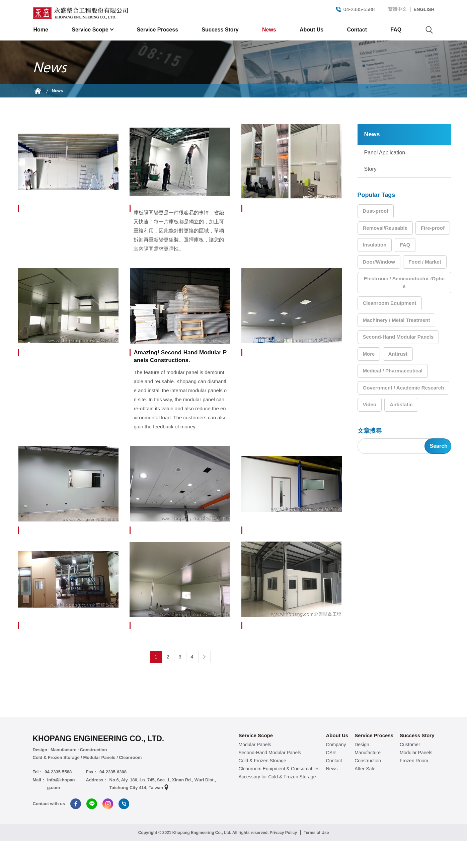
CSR (331, 752)
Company (336, 744)
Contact (357, 29)
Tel (124, 803)
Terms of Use (316, 832)
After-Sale (365, 768)
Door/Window (379, 262)
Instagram (107, 803)
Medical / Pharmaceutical (392, 370)
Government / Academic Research (403, 388)
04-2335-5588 (355, 9)
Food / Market (424, 262)
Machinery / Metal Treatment (396, 320)
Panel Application (384, 152)
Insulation (375, 245)
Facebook (75, 803)
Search (439, 446)
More (369, 354)
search (429, 30)
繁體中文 (397, 9)
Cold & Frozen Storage (262, 760)
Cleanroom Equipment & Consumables (279, 768)
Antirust (398, 354)
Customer (410, 744)
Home (40, 29)
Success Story (220, 29)
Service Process (157, 29)
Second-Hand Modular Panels (398, 337)
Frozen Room (414, 760)
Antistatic (401, 404)
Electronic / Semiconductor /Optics (404, 282)
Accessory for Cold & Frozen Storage (277, 776)
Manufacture (368, 752)
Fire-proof (433, 228)
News (269, 29)
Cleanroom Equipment (389, 303)
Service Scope (91, 29)
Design (362, 744)
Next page (204, 657)
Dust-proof (376, 211)
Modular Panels (255, 744)
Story (370, 169)
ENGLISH (423, 9)
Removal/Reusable (385, 228)
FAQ (395, 29)
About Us (311, 29)
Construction (368, 760)
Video (370, 404)
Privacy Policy (283, 832)
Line (91, 803)
